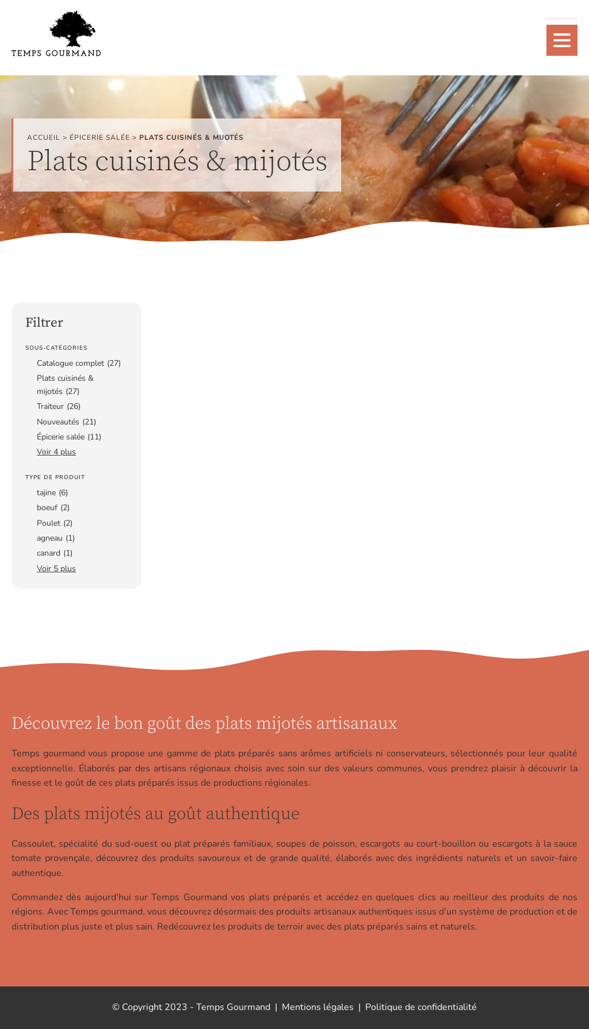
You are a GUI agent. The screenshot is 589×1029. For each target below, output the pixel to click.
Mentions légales (318, 1007)
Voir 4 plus (56, 451)
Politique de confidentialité (421, 1007)
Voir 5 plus (56, 568)
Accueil (43, 137)
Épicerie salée (100, 137)
